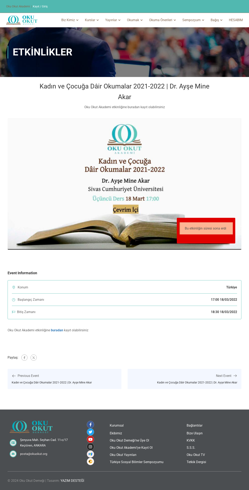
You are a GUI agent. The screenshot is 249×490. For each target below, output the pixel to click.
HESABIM (236, 20)
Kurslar (90, 20)
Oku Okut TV (196, 455)
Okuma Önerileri (160, 20)
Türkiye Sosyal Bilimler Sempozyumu (136, 462)
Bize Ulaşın (195, 433)
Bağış (215, 20)
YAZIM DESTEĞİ (72, 481)
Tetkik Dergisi (196, 462)
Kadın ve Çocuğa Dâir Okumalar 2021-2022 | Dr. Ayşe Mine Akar (52, 382)
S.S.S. (191, 448)
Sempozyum (191, 20)
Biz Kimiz (68, 20)
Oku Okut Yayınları (123, 455)
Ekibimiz (116, 433)
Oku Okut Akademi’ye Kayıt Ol (131, 448)
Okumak (133, 20)
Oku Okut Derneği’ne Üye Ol (129, 440)
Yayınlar (111, 20)
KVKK (191, 440)
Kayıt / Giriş (40, 6)
